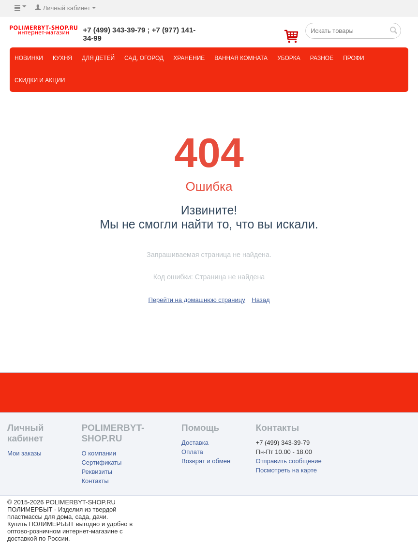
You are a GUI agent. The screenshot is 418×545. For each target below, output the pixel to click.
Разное (321, 58)
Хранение (189, 58)
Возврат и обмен (205, 461)
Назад (260, 299)
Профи (353, 58)
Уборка (288, 58)
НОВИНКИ (29, 58)
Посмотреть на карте (286, 470)
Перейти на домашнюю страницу (196, 299)
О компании (98, 453)
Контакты (94, 480)
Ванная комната (241, 58)
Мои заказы (24, 453)
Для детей (98, 58)
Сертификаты (101, 462)
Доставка (195, 442)
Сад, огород (144, 58)
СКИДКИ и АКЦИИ (40, 80)
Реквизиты (96, 471)
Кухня (62, 58)
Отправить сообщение (289, 461)
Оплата (192, 451)
